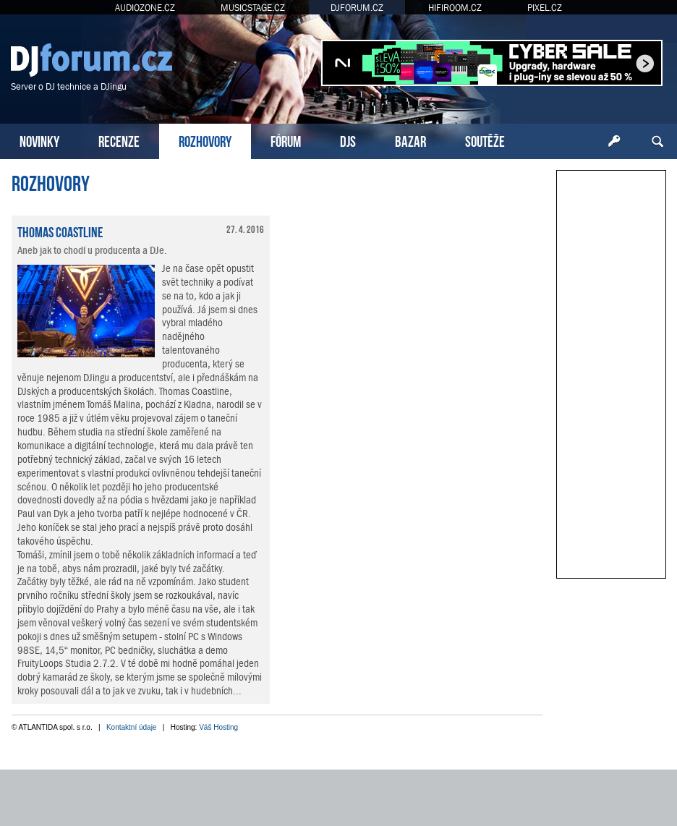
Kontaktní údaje (131, 727)
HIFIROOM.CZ (455, 7)
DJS (348, 140)
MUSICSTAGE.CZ (253, 7)
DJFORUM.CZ (357, 7)
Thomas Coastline (60, 230)
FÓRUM (286, 140)
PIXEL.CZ (544, 7)
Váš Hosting (218, 727)
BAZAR (410, 140)
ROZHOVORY (205, 140)
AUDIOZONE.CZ (145, 7)
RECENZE (119, 140)
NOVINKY (39, 140)
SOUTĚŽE (485, 140)
